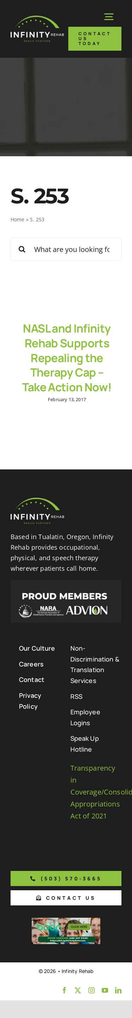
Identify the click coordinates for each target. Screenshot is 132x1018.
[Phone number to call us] (66, 878)
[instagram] (91, 990)
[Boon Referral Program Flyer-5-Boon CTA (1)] (66, 921)
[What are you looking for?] (66, 249)
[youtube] (105, 990)
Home (18, 219)
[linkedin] (118, 990)
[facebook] (64, 990)
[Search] (22, 249)
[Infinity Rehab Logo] (37, 19)
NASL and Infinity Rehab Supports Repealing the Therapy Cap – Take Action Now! (67, 357)
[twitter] (78, 990)
